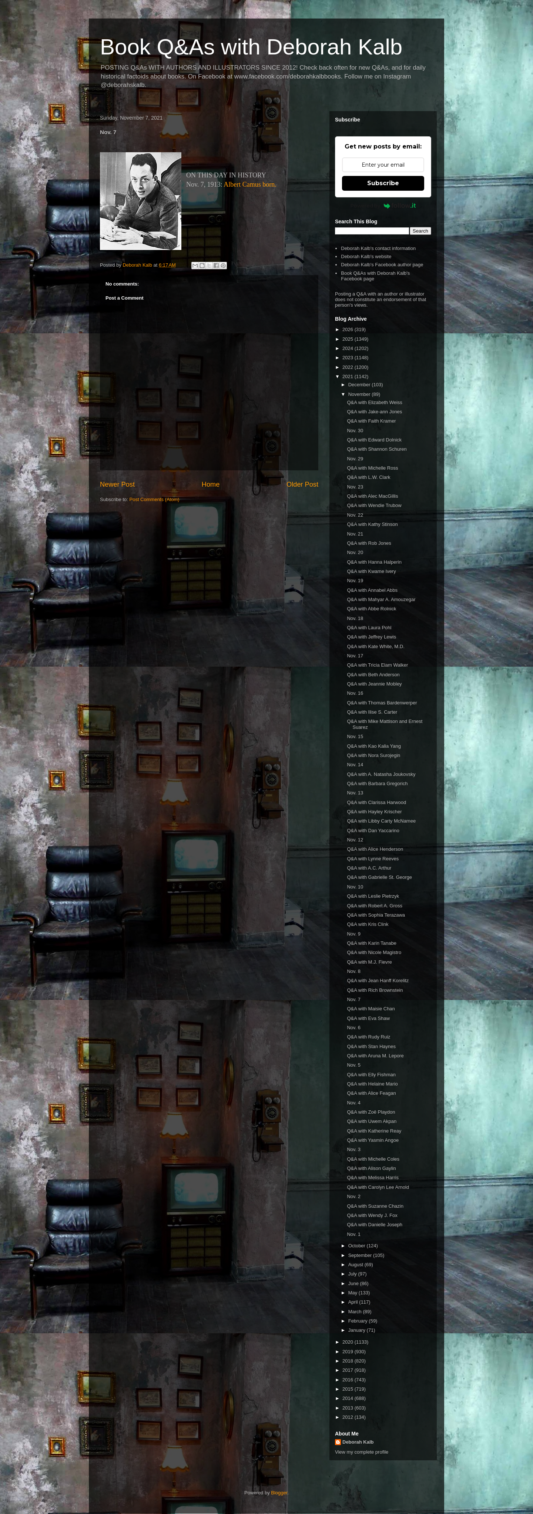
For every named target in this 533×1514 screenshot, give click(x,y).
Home (211, 484)
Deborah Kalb (358, 1442)
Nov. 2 (354, 1196)
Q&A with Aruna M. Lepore (375, 1055)
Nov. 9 (354, 934)
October (357, 1245)
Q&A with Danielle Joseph (374, 1224)
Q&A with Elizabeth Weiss (374, 402)
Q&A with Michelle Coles (373, 1159)
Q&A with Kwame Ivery (371, 571)
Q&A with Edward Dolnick (374, 440)
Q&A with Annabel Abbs (372, 590)
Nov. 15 (355, 736)
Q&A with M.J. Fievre (369, 962)
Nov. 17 (355, 655)
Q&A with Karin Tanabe (371, 943)
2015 (348, 1389)
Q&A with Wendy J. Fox (372, 1215)
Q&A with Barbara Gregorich (377, 783)
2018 (348, 1361)
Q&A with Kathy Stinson (372, 524)
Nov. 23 (355, 487)
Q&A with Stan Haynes (371, 1046)
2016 (348, 1380)
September (360, 1255)
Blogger (279, 1492)
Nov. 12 (355, 840)
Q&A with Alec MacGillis (372, 496)
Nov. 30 (355, 430)
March (355, 1311)
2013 (348, 1408)
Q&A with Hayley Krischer (374, 811)
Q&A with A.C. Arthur (369, 868)
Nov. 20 (355, 552)
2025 (348, 339)
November (360, 394)
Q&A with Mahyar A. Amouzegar (381, 599)
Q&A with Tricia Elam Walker (377, 665)
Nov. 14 (355, 764)
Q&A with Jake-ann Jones (374, 411)
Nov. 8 (354, 971)
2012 (348, 1417)
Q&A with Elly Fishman (371, 1074)
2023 (348, 357)
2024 (348, 348)
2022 (348, 367)
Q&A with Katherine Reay (374, 1131)
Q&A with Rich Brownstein (375, 990)
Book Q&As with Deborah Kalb (251, 46)
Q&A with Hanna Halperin (374, 562)
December (360, 384)
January (357, 1330)
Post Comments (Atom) (155, 499)
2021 (348, 376)
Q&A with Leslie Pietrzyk (373, 896)
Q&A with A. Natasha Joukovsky (381, 774)
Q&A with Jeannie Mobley (374, 684)
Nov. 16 (355, 693)
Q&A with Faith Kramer (371, 421)
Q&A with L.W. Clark (368, 477)
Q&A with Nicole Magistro (374, 952)
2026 (348, 329)
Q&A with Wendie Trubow (374, 505)
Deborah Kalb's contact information (378, 248)
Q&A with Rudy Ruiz (368, 1037)
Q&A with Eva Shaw (368, 1018)
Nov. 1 (354, 1234)
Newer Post (117, 484)
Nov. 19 (355, 580)
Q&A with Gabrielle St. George (379, 877)
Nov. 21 (355, 534)
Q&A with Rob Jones (369, 543)
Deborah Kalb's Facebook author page (382, 264)
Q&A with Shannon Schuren (376, 449)
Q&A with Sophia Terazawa (376, 915)
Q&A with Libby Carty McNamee (381, 821)
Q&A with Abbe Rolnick (371, 608)
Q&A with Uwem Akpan (371, 1121)
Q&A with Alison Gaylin (371, 1168)
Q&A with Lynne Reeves (373, 858)
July (353, 1274)
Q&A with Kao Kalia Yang (374, 746)
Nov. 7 (354, 999)
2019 (348, 1351)
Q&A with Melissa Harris (372, 1177)
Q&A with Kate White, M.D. (375, 646)
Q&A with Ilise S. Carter (372, 712)
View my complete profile (361, 1452)
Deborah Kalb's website (366, 256)
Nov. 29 (355, 458)
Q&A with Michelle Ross (372, 468)
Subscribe (383, 183)
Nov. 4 (354, 1103)
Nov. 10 (355, 887)
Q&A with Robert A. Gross (374, 905)
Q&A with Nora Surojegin (373, 755)
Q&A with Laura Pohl (369, 627)
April (353, 1302)
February (358, 1321)
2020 (348, 1342)
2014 (348, 1398)
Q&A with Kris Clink (367, 924)
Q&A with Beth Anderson (373, 674)
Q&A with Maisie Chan (371, 1008)
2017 (348, 1370)
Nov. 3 (354, 1149)
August (356, 1264)
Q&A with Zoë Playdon (371, 1112)
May (353, 1292)
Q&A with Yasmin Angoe (373, 1140)
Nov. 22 (355, 515)
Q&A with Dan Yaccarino (373, 830)
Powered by (383, 206)
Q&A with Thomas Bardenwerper (382, 703)
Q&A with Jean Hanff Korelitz (378, 980)
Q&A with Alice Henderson (375, 849)
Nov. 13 (355, 793)
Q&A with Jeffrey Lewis (371, 637)
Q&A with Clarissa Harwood (376, 802)
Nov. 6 (354, 1027)
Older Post (302, 484)
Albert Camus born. (250, 184)
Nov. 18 (355, 618)
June (354, 1283)
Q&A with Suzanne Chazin (375, 1206)
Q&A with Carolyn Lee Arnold (378, 1187)
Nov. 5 (354, 1065)
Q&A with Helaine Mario (372, 1084)
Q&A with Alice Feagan (371, 1093)
